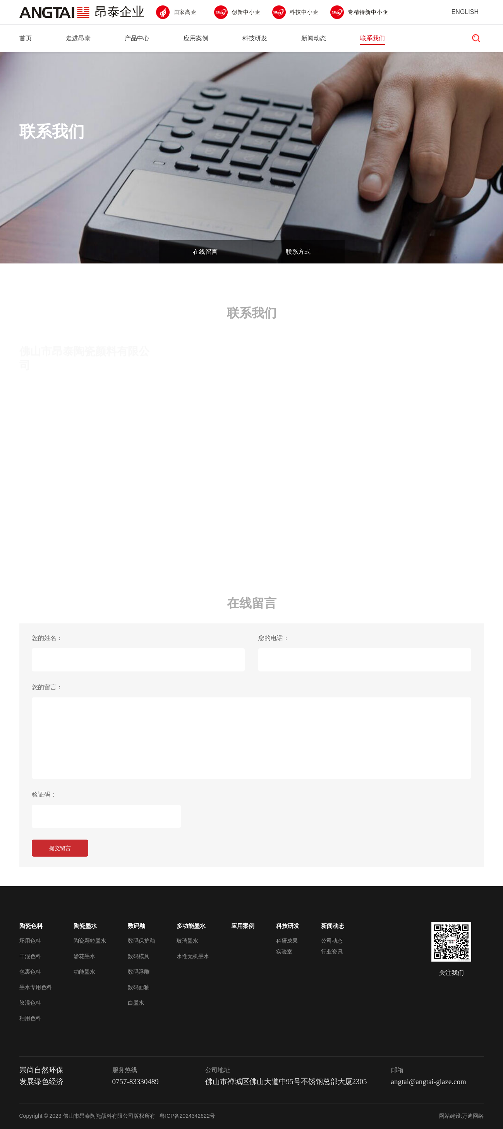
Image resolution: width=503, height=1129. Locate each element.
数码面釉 (138, 987)
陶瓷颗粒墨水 (90, 941)
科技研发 (254, 38)
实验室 (284, 951)
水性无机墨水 (193, 956)
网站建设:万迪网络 (461, 1116)
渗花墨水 (84, 956)
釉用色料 (30, 1018)
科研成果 (287, 941)
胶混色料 (30, 1003)
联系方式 (298, 251)
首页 (25, 38)
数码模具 (138, 956)
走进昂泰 (78, 38)
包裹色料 (30, 972)
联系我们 (372, 38)
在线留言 (205, 251)
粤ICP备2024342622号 (187, 1116)
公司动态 (332, 941)
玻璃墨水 (187, 941)
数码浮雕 (138, 972)
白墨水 (136, 1003)
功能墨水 (84, 972)
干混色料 (30, 956)
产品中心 (137, 38)
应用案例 (196, 38)
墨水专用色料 (35, 987)
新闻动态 (313, 38)
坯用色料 (30, 941)
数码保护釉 (141, 941)
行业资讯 (332, 951)
